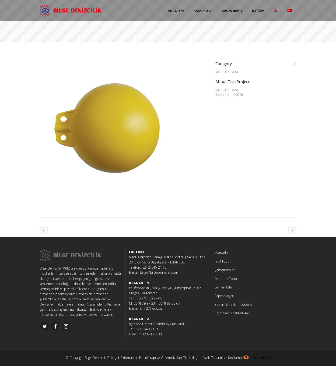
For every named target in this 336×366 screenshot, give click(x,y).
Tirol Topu (221, 261)
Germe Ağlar (223, 287)
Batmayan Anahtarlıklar (231, 313)
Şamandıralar (224, 270)
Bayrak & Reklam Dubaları (233, 304)
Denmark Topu (225, 278)
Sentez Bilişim (260, 357)
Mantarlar (221, 252)
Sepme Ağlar (223, 296)
